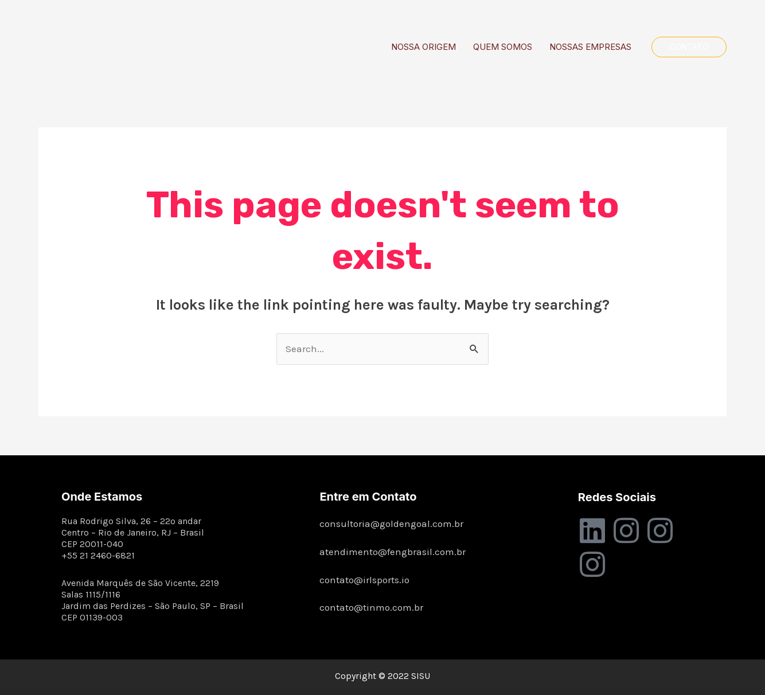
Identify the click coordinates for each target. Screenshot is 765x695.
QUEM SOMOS (502, 46)
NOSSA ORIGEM (423, 46)
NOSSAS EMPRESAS (590, 46)
